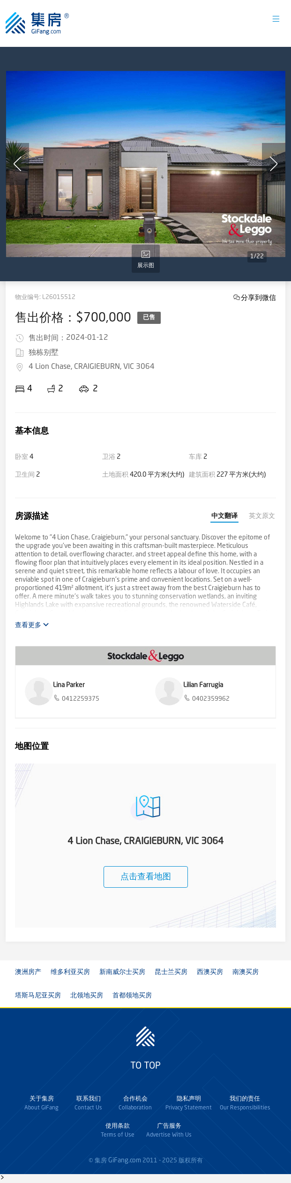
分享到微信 (258, 297)
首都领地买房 (132, 995)
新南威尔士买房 (122, 972)
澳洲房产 (28, 972)
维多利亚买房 (70, 972)
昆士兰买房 (171, 972)
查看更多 (32, 625)
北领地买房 (86, 995)
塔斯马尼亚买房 (38, 995)
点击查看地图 (145, 877)
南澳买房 (245, 972)
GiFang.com (124, 1160)
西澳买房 (210, 972)
